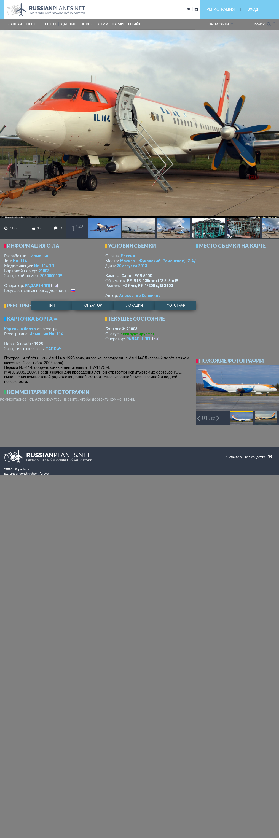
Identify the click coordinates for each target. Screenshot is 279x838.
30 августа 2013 (132, 265)
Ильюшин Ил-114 (46, 333)
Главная (14, 24)
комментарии (110, 24)
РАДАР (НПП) (37, 285)
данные (68, 24)
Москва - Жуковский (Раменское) (164, 260)
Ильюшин (40, 255)
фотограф (176, 305)
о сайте (135, 24)
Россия (128, 255)
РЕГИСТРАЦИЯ (220, 9)
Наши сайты (219, 24)
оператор (93, 305)
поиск (87, 24)
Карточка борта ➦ (32, 319)
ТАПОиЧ (53, 348)
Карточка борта (20, 328)
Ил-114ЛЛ (44, 265)
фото (31, 24)
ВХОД (252, 9)
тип (51, 305)
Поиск (262, 24)
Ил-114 (20, 260)
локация (134, 305)
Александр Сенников (139, 295)
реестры (48, 24)
